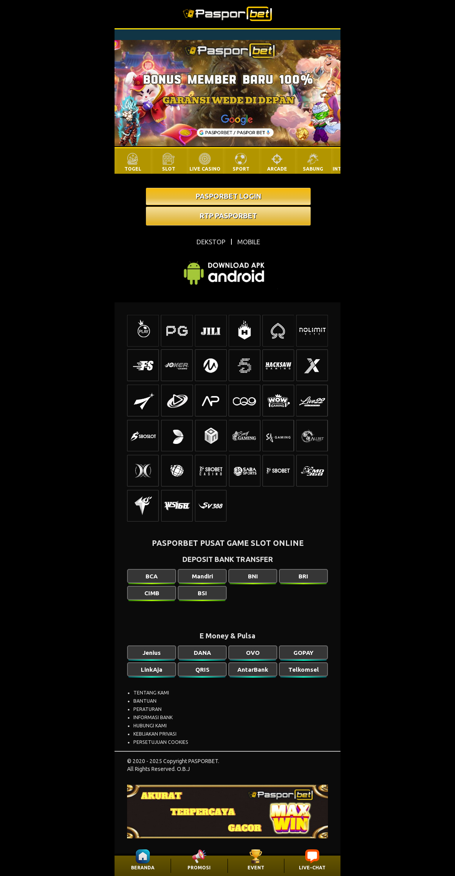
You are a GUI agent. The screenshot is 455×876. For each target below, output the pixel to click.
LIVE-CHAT (312, 867)
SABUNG (313, 168)
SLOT (168, 168)
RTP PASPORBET (228, 216)
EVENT (256, 867)
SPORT (241, 168)
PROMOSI (199, 867)
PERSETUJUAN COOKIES (160, 742)
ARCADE (277, 168)
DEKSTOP (211, 241)
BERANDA (143, 867)
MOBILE (248, 241)
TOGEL (132, 168)
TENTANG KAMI (151, 692)
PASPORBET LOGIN (228, 196)
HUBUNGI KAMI (150, 725)
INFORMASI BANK (153, 717)
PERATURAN (147, 709)
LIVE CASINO (204, 168)
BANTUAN (145, 700)
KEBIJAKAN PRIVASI (155, 733)
